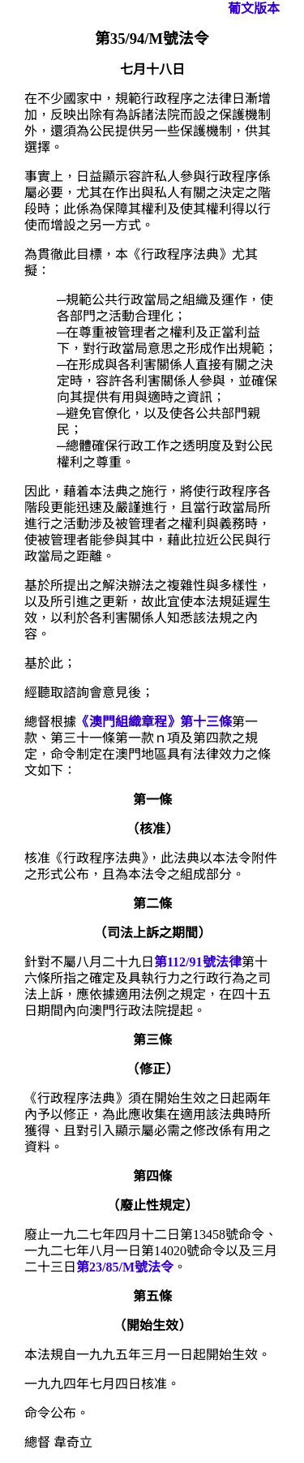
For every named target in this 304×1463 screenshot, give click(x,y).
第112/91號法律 (198, 962)
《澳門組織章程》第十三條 (154, 722)
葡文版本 (254, 8)
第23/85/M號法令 (124, 1267)
